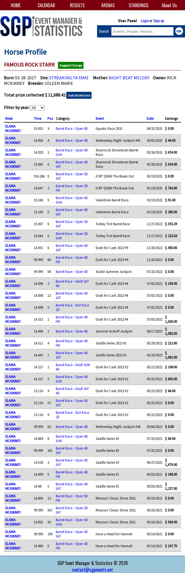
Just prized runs (79, 95)
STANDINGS (138, 5)
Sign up (158, 20)
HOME (16, 5)
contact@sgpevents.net (92, 569)
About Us (169, 5)
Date (150, 118)
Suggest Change (70, 65)
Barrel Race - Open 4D (72, 128)
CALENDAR (46, 5)
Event (100, 118)
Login (145, 20)
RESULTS (77, 5)
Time (37, 118)
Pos (50, 118)
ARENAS (108, 5)
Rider (9, 118)
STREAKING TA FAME (69, 77)
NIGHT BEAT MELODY (129, 77)
